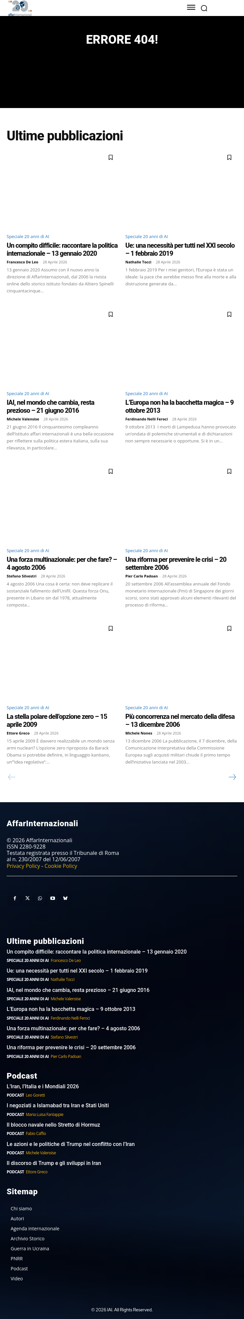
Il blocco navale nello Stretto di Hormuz (53, 1125)
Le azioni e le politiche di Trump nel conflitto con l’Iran (71, 1144)
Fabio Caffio (36, 1133)
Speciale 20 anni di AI (28, 236)
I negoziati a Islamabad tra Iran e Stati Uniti (58, 1105)
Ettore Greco (18, 733)
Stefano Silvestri (21, 575)
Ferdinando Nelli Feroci (146, 418)
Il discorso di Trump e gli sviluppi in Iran (54, 1163)
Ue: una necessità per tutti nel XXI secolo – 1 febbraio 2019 (77, 971)
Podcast (15, 1095)
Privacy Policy (23, 866)
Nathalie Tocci (138, 261)
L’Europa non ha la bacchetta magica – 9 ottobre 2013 (72, 1009)
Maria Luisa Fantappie (44, 1114)
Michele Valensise (23, 418)
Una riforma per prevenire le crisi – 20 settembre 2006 (71, 1047)
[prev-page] (12, 777)
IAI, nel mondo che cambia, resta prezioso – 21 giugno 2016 (50, 406)
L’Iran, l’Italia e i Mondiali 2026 (43, 1086)
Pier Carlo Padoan (141, 575)
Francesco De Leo (22, 261)
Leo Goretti (35, 1095)
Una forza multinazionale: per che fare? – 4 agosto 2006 (73, 1028)
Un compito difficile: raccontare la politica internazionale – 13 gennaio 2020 (62, 249)
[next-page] (232, 777)
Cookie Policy (60, 866)
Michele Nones (138, 733)
